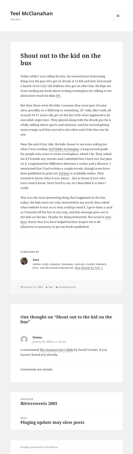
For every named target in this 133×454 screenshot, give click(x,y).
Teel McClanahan (31, 13)
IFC (58, 96)
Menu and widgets (118, 20)
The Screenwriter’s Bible (56, 350)
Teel (50, 287)
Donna (37, 337)
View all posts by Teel (87, 267)
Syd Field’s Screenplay (64, 149)
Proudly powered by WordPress (39, 447)
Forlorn (64, 173)
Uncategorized (67, 287)
